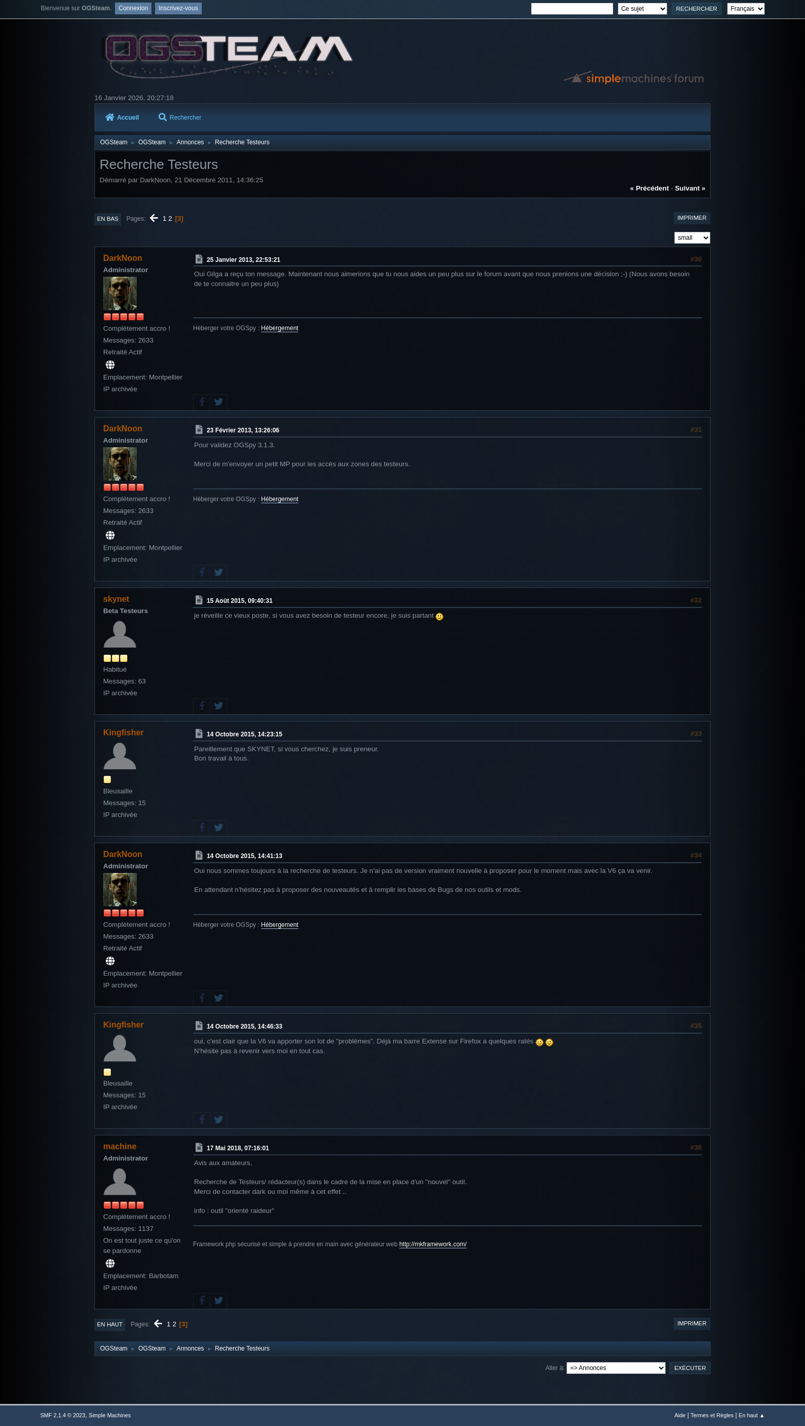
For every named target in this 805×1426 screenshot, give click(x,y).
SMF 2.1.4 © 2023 (62, 1415)
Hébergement (280, 328)
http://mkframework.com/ (433, 1244)
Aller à (554, 1367)
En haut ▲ (752, 1415)
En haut (110, 1324)
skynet (116, 599)
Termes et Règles (712, 1415)
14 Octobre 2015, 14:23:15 (244, 734)
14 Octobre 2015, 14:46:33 (244, 1026)
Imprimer (691, 218)
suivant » (690, 188)
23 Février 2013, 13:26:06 (243, 430)
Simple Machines (110, 1415)
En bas (108, 219)
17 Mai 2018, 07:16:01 (238, 1148)
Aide (680, 1415)
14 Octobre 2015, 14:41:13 (244, 856)
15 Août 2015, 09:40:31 (240, 600)
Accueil (122, 117)
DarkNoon (122, 258)
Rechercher (180, 117)
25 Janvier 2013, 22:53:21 (243, 259)
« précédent (649, 188)
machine (120, 1146)
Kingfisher (123, 732)
